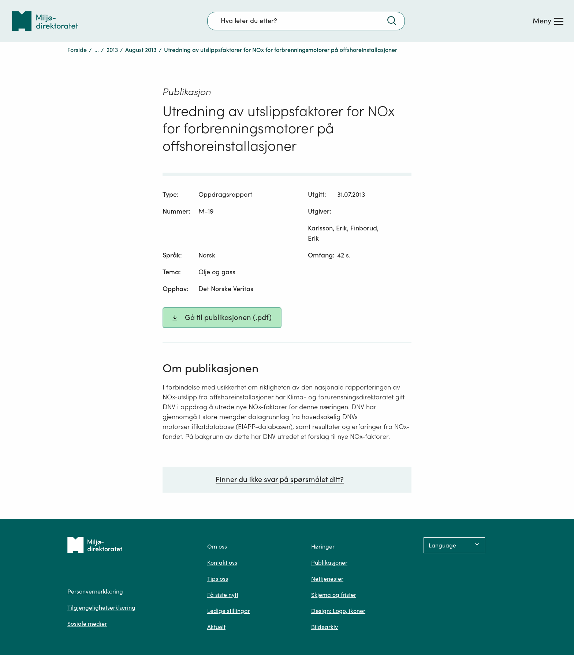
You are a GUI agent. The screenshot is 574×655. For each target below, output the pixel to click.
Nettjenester (327, 578)
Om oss (217, 546)
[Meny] (548, 21)
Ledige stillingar (228, 610)
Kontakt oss (222, 562)
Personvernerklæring (95, 591)
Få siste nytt (222, 594)
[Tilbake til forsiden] (45, 21)
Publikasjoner (329, 562)
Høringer (323, 546)
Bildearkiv (324, 626)
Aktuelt (216, 626)
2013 (112, 49)
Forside (77, 49)
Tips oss (217, 578)
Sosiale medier (87, 623)
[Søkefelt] (306, 21)
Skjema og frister (333, 594)
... (96, 49)
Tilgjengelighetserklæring (101, 607)
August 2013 (140, 49)
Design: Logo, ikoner (338, 610)
